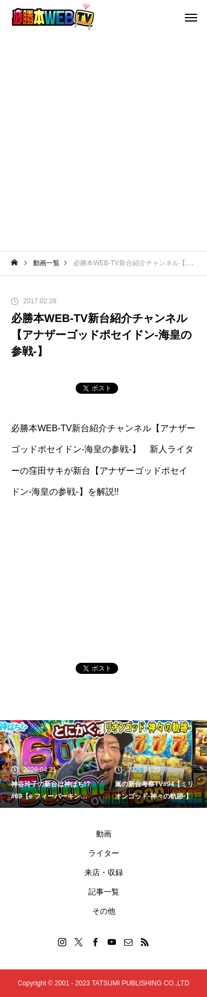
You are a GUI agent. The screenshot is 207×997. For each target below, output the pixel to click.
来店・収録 (103, 872)
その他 (103, 911)
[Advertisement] (103, 142)
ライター (103, 853)
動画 (104, 833)
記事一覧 (103, 891)
